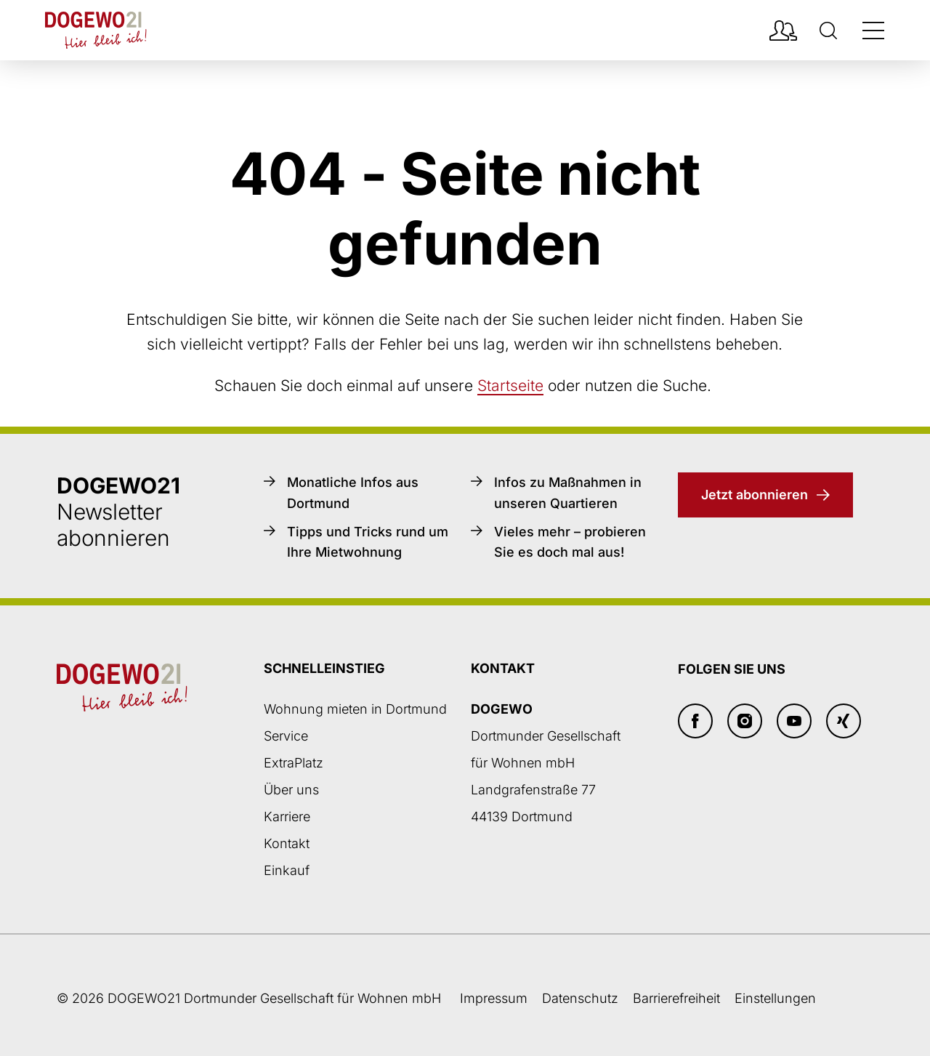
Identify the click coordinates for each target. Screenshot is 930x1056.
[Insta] (744, 721)
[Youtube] (794, 721)
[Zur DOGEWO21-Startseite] (96, 30)
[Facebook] (695, 721)
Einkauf (287, 870)
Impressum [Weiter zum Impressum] (493, 998)
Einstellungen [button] (775, 998)
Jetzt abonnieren (754, 494)
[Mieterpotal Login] (783, 30)
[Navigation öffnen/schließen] (873, 30)
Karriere (287, 816)
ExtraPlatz (293, 762)
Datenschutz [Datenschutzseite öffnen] (580, 998)
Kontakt (287, 843)
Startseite (510, 385)
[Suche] (828, 30)
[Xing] (843, 721)
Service (286, 735)
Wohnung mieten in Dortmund (355, 709)
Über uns (291, 789)
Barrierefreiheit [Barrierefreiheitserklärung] (676, 998)
